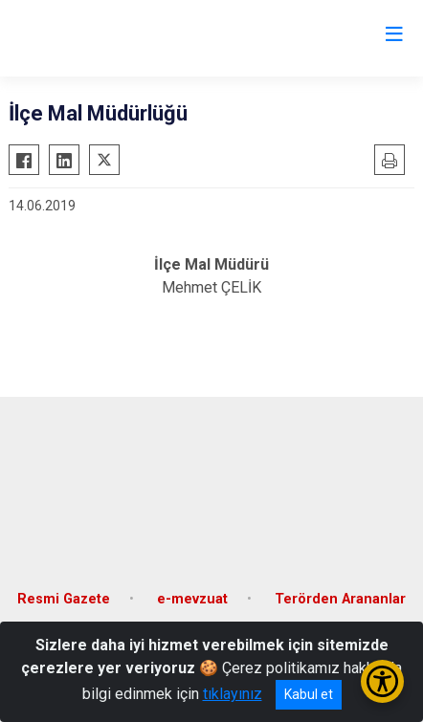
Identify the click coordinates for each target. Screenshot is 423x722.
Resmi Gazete (63, 599)
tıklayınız (232, 694)
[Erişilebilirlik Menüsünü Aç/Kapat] (382, 681)
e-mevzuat (192, 599)
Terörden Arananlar (340, 599)
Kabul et (308, 694)
